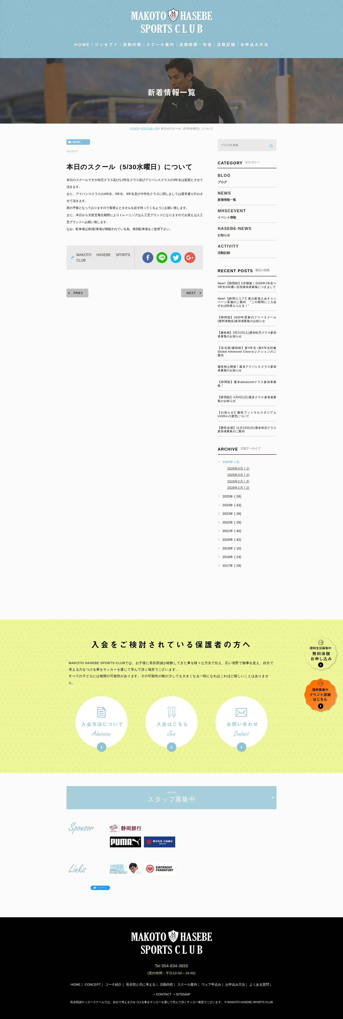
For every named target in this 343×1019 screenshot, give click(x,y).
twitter (175, 257)
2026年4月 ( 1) (238, 468)
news (76, 142)
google (189, 257)
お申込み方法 (254, 44)
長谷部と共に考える (141, 984)
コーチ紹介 (113, 984)
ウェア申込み (211, 984)
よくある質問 (259, 984)
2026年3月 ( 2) (238, 475)
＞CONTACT (162, 994)
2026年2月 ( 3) (238, 481)
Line (161, 257)
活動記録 (226, 44)
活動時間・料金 (195, 44)
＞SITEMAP (181, 994)
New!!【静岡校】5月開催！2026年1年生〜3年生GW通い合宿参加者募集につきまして (247, 285)
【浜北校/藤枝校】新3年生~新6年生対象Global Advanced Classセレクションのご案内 (247, 351)
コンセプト (106, 44)
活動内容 (132, 44)
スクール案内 (160, 44)
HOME (82, 44)
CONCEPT (93, 984)
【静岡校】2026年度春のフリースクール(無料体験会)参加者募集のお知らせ (247, 319)
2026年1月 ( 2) (238, 487)
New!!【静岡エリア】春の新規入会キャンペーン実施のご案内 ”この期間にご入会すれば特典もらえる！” (247, 302)
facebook (147, 257)
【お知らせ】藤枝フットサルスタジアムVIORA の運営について (247, 414)
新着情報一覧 (149, 128)
